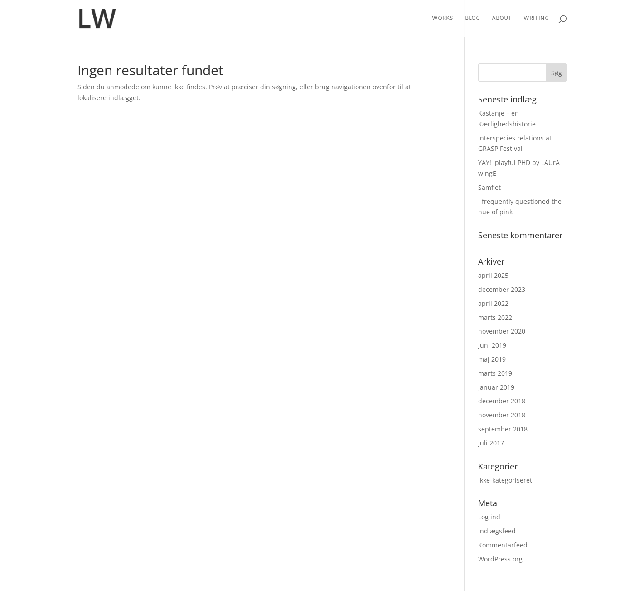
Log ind (489, 517)
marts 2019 (495, 373)
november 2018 (501, 415)
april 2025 (493, 275)
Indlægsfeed (497, 531)
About (502, 18)
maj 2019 (492, 359)
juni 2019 (492, 345)
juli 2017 (491, 443)
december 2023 (501, 289)
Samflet (489, 187)
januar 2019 (496, 387)
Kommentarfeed (503, 545)
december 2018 (501, 401)
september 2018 (503, 429)
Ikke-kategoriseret (505, 480)
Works (442, 18)
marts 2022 (495, 317)
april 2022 (493, 303)
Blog (472, 18)
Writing (536, 18)
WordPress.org (500, 559)
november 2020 (501, 331)
